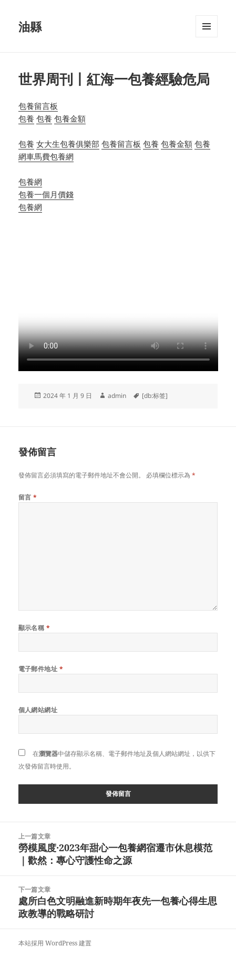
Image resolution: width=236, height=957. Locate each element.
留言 (27, 497)
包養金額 (70, 118)
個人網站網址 (38, 709)
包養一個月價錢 (46, 194)
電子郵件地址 (41, 668)
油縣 (30, 26)
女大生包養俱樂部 (67, 143)
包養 (26, 118)
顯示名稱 (34, 627)
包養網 (62, 156)
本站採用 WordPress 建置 (54, 943)
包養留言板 (38, 106)
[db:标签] (155, 395)
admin (117, 395)
